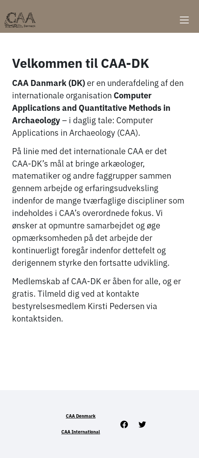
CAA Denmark (81, 416)
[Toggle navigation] (184, 15)
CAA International (80, 432)
